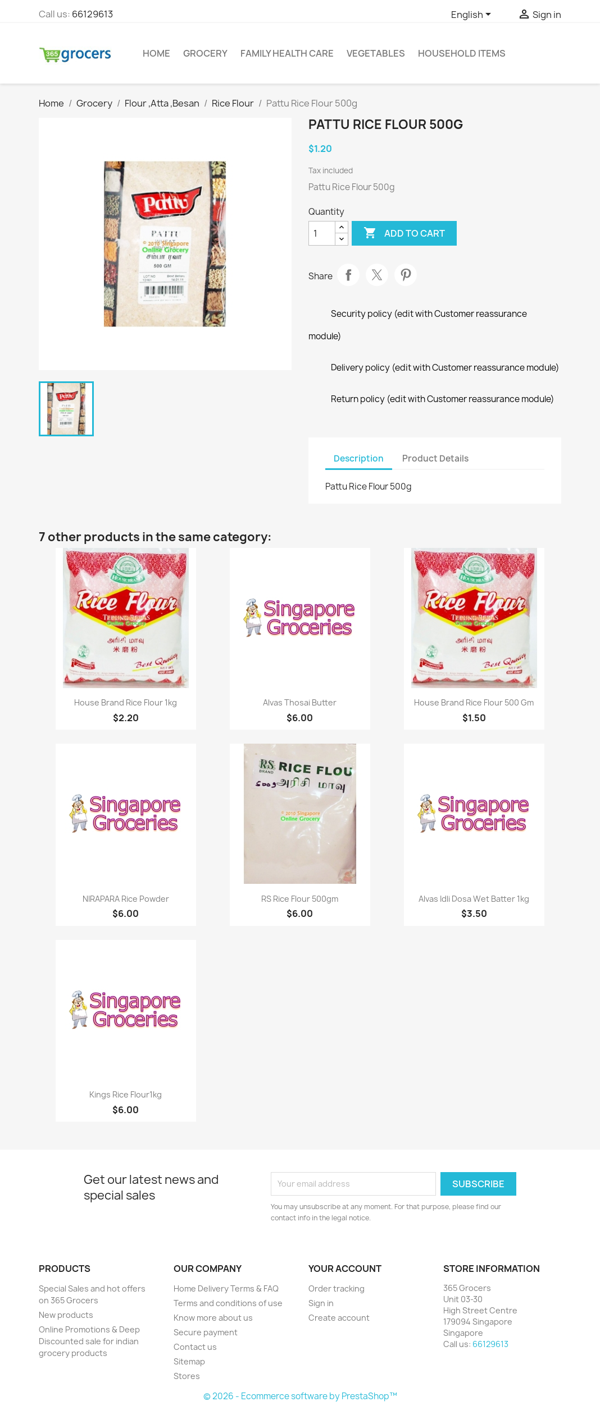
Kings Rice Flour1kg (125, 1094)
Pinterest (405, 275)
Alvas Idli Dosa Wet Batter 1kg (474, 898)
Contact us (195, 1346)
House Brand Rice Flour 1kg (125, 702)
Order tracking (336, 1288)
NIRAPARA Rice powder (126, 898)
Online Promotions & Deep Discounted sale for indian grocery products (89, 1341)
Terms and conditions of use (228, 1303)
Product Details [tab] (435, 458)
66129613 (92, 14)
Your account (344, 1268)
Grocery (205, 53)
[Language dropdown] (473, 15)
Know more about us (213, 1317)
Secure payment (206, 1332)
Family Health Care (287, 53)
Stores (187, 1376)
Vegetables (376, 53)
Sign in (321, 1303)
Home (156, 53)
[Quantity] (321, 233)
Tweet (377, 275)
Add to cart (404, 233)
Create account (339, 1317)
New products (66, 1314)
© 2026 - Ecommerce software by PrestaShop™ (300, 1396)
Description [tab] (359, 458)
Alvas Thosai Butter (300, 702)
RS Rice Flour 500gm (299, 898)
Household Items (462, 53)
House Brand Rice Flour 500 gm (474, 702)
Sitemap (189, 1361)
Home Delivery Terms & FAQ (226, 1288)
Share (348, 275)
